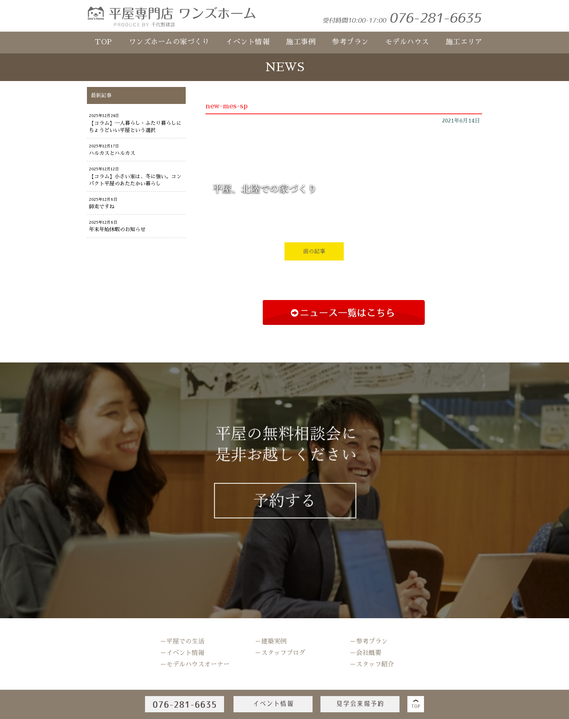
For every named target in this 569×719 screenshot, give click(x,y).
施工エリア (464, 41)
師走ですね (102, 206)
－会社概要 (365, 653)
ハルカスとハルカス (112, 153)
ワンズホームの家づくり (169, 41)
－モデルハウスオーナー (195, 664)
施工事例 (300, 41)
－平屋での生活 (182, 641)
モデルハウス (407, 41)
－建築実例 (270, 641)
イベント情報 (247, 41)
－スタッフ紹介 (372, 664)
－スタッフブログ (280, 653)
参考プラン (350, 41)
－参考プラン (369, 641)
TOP (103, 41)
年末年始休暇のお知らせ (117, 229)
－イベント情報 (182, 653)
